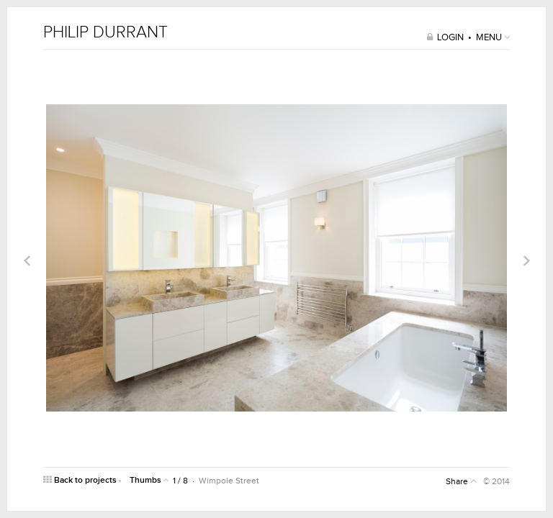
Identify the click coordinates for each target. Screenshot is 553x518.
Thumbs (149, 480)
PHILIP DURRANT (105, 32)
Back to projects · (83, 480)
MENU (493, 37)
